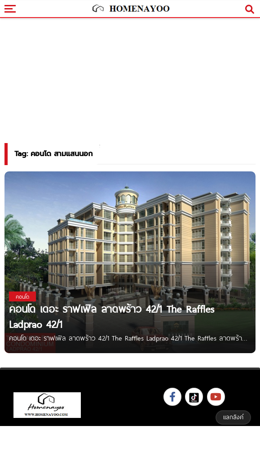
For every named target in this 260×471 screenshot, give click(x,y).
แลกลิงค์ (233, 417)
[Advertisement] (130, 447)
